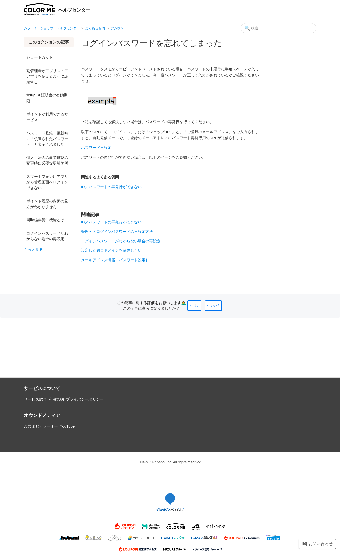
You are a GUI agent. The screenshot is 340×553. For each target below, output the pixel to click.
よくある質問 (95, 28)
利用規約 (56, 399)
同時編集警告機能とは (45, 220)
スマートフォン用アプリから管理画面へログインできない (47, 182)
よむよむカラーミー (41, 426)
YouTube (67, 426)
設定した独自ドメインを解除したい (111, 250)
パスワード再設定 (96, 147)
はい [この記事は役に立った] (197, 305)
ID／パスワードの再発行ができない (111, 187)
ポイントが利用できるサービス (47, 117)
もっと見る (33, 249)
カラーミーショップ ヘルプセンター (52, 28)
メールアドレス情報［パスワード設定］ (115, 260)
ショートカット (39, 57)
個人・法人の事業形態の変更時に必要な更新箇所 (47, 160)
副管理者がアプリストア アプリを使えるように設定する (47, 76)
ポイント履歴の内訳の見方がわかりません (47, 204)
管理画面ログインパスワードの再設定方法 (117, 231)
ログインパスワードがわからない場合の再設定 (47, 236)
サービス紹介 (35, 399)
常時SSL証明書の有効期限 (47, 98)
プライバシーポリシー (85, 399)
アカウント (119, 28)
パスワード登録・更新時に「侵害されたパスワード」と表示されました (47, 138)
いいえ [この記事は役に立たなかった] (215, 305)
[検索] (278, 28)
